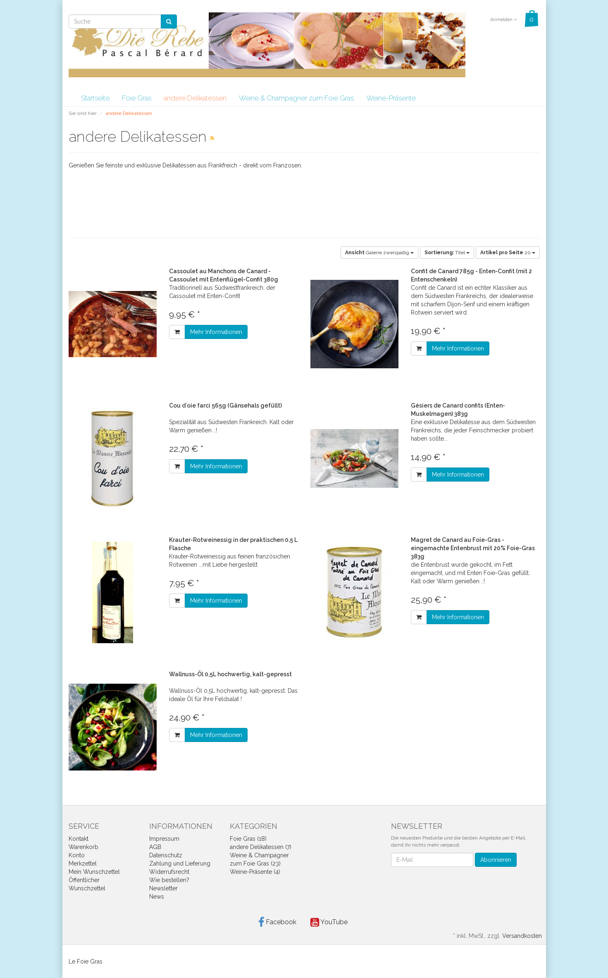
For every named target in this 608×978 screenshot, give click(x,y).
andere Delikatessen (195, 98)
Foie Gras (136, 98)
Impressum (164, 838)
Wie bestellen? (169, 880)
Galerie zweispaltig (379, 252)
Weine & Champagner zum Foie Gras (296, 98)
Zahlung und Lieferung (179, 863)
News (156, 896)
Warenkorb (83, 847)
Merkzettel (83, 863)
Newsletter (163, 888)
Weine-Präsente (391, 98)
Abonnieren (495, 859)
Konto (77, 855)
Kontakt (78, 838)
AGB (155, 847)
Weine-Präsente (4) (255, 871)
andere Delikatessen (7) (260, 847)
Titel (447, 252)
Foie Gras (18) (248, 838)
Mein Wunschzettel (94, 871)
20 (507, 252)
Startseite (95, 98)
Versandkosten (522, 936)
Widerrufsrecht (169, 871)
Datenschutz (165, 855)
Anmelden (503, 19)
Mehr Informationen (216, 332)
